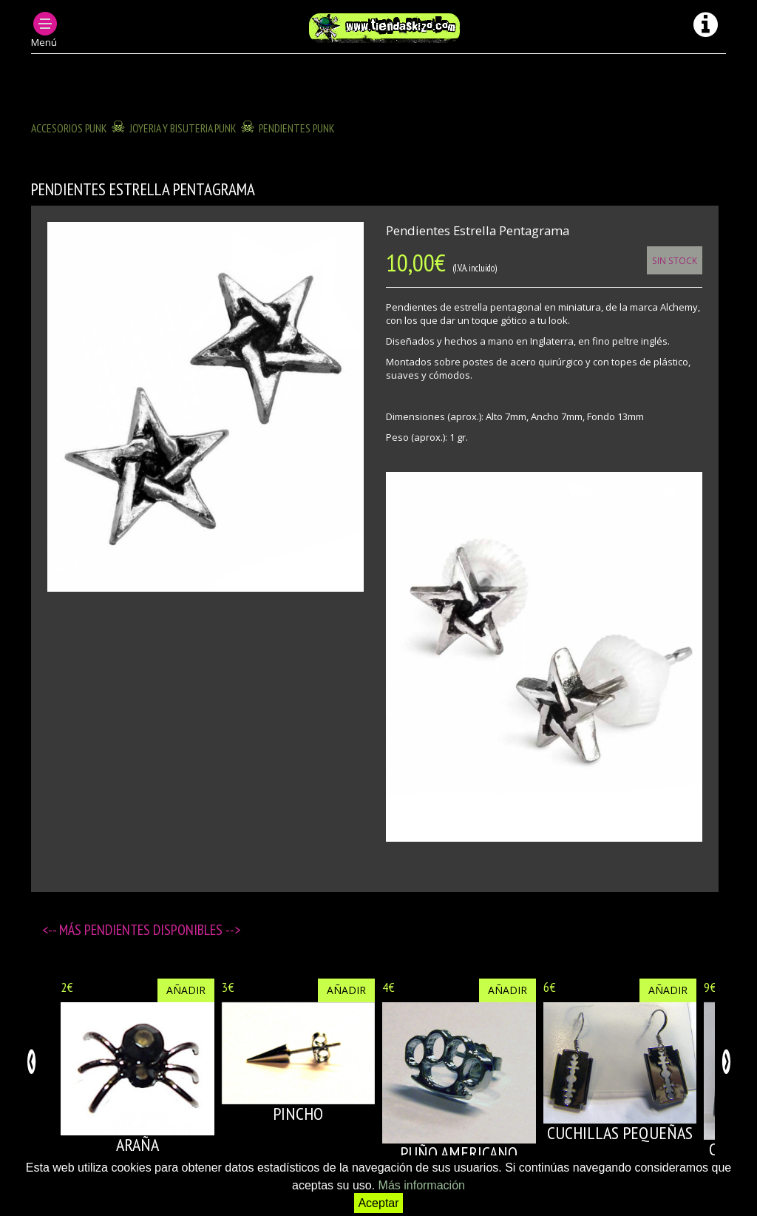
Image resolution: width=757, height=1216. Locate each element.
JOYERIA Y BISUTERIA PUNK (183, 128)
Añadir (186, 990)
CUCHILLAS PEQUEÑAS (620, 1132)
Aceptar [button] (378, 1203)
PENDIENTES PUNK (297, 128)
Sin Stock (674, 260)
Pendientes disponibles (154, 929)
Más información (421, 1185)
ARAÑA (137, 1144)
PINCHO (298, 1113)
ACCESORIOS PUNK (69, 128)
